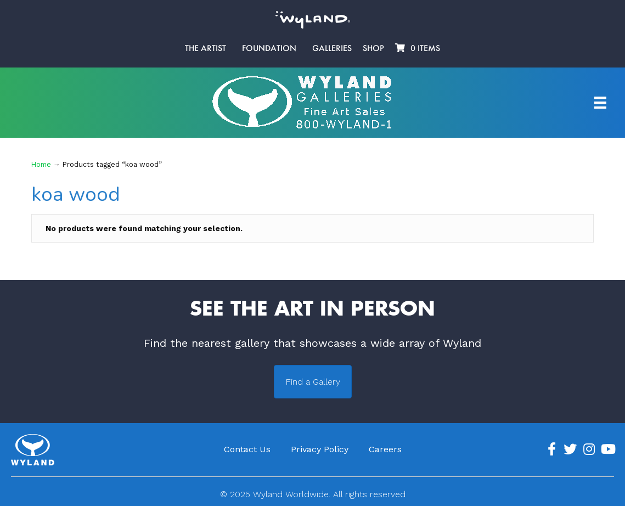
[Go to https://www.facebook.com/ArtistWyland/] (551, 449)
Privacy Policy (319, 449)
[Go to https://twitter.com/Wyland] (570, 449)
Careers (385, 449)
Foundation (269, 48)
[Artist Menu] (600, 102)
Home (41, 164)
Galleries (332, 48)
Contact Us (247, 449)
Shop (373, 48)
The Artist (205, 48)
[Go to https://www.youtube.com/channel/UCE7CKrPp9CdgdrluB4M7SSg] (607, 449)
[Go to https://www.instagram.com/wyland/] (588, 449)
